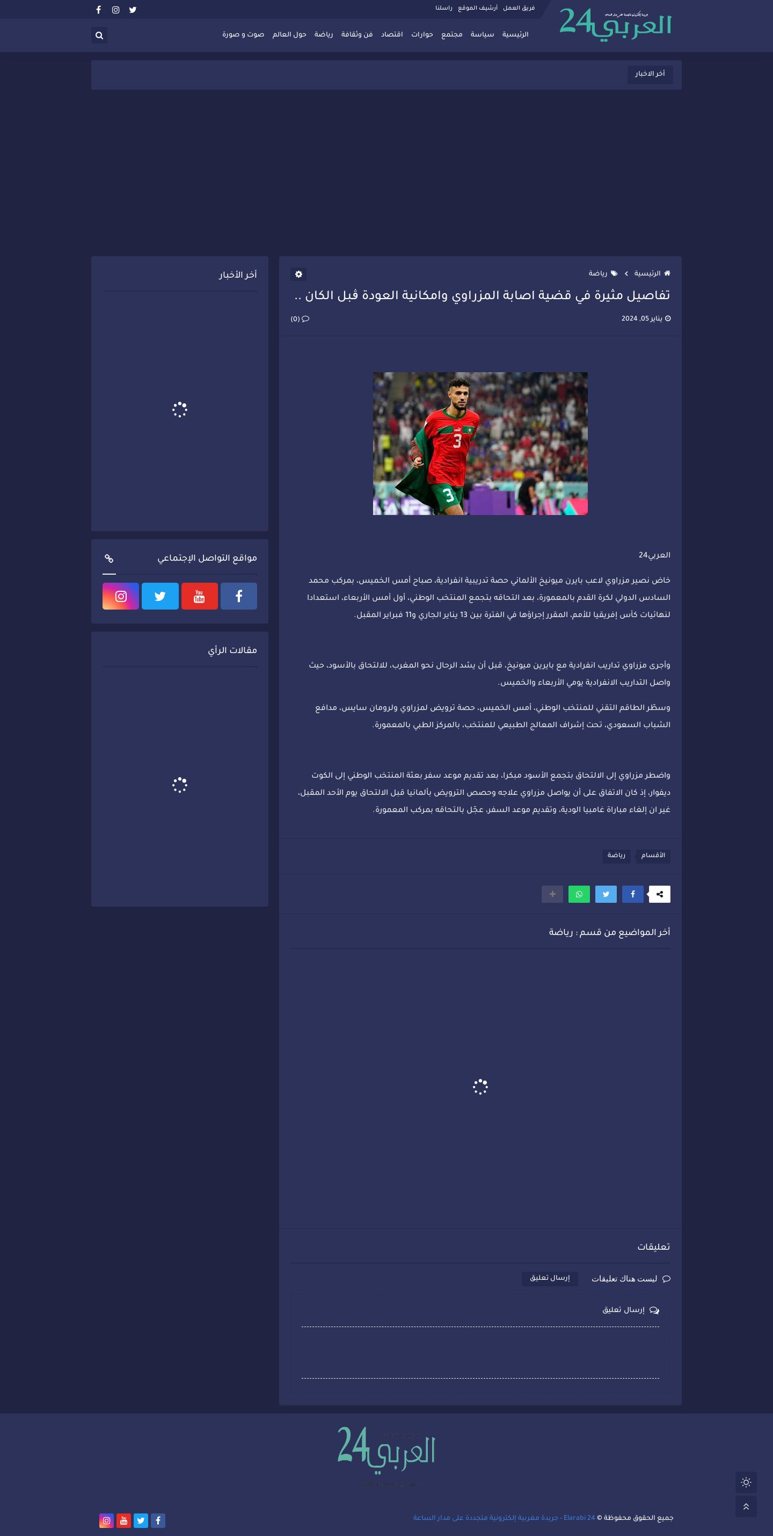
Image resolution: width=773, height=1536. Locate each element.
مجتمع (452, 35)
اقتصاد (392, 35)
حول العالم (290, 35)
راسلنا (444, 8)
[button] (633, 894)
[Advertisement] (386, 173)
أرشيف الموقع (478, 8)
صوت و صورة (243, 35)
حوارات (422, 35)
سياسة (482, 35)
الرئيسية (515, 35)
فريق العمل (519, 8)
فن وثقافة (357, 35)
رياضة (324, 35)
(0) (299, 320)
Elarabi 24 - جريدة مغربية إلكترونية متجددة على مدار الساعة (504, 1519)
